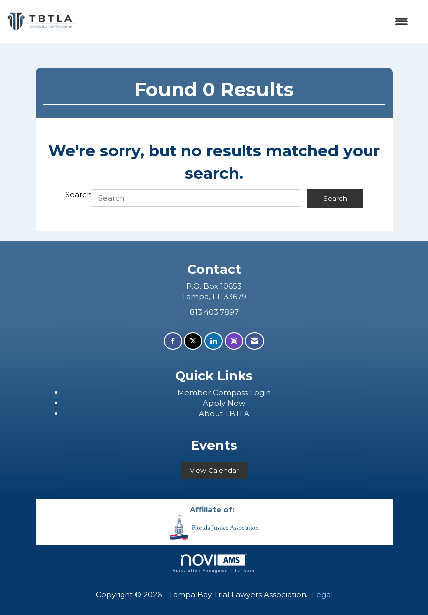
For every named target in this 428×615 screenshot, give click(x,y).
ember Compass (217, 392)
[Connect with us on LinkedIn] (213, 341)
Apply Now (224, 403)
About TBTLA (224, 413)
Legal (322, 594)
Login (260, 392)
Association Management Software (214, 563)
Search (78, 194)
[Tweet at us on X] (193, 341)
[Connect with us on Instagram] (234, 341)
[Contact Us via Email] (254, 341)
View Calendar (214, 470)
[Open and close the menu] (246, 21)
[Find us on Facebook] (173, 341)
